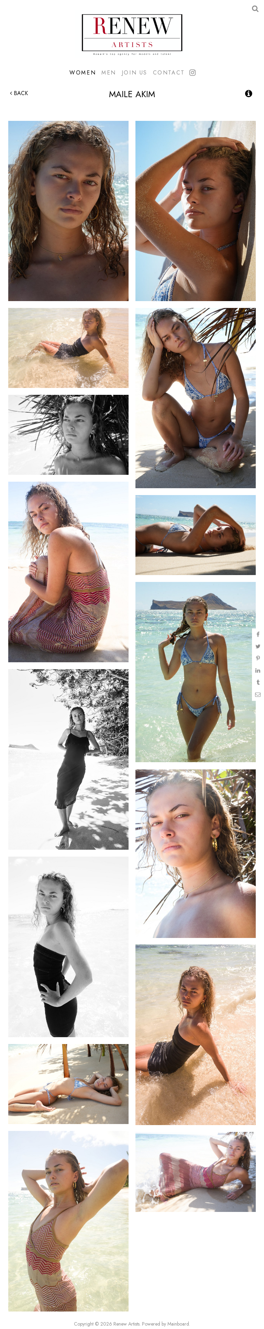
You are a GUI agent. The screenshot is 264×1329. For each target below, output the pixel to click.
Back (19, 93)
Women (82, 72)
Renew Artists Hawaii (132, 34)
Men (108, 72)
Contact (169, 72)
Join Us (134, 72)
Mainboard (178, 1323)
